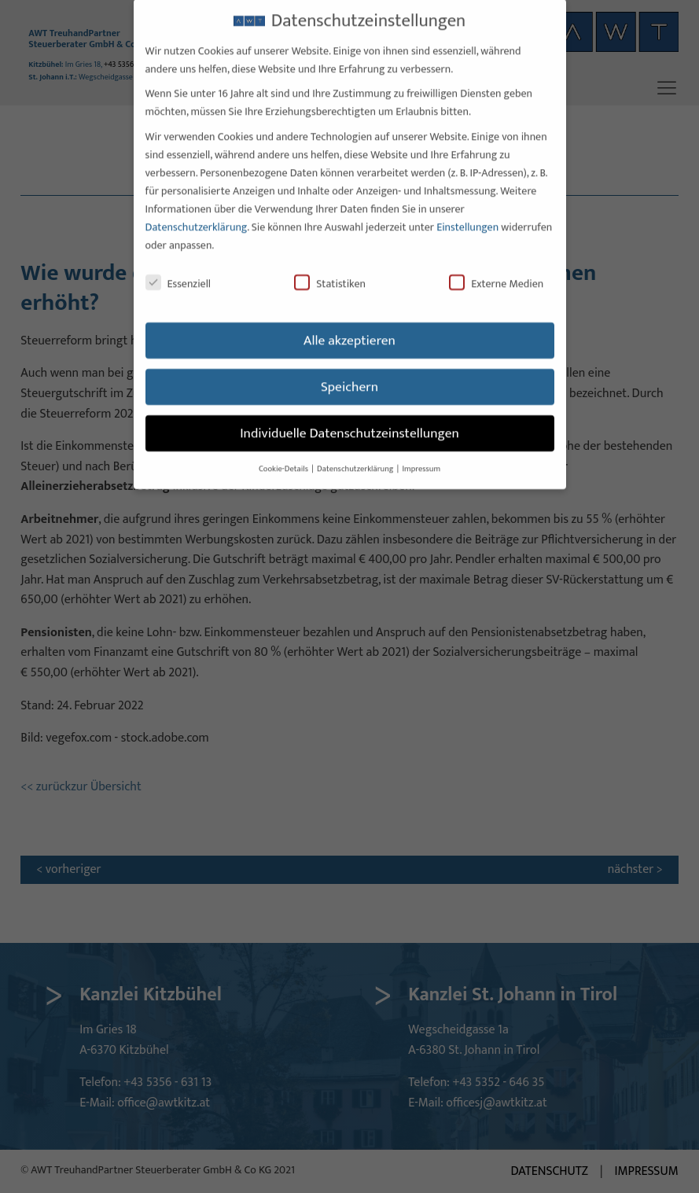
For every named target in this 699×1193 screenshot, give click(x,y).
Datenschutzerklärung (196, 210)
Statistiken (330, 268)
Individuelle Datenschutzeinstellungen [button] (349, 417)
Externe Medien (496, 268)
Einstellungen (467, 210)
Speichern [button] (349, 370)
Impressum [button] (421, 453)
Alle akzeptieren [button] (349, 324)
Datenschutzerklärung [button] (356, 453)
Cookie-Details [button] (284, 453)
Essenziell (178, 268)
